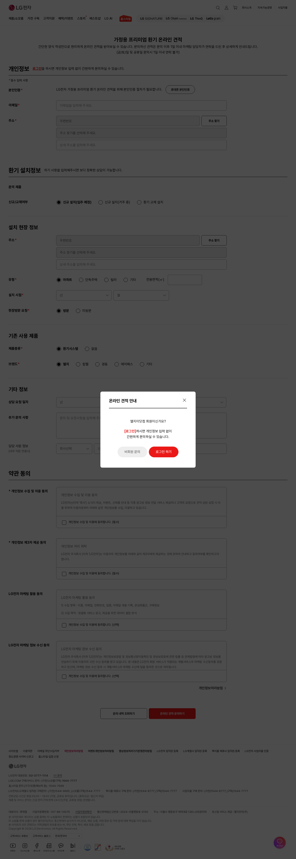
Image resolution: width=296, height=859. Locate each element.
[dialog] (148, 430)
